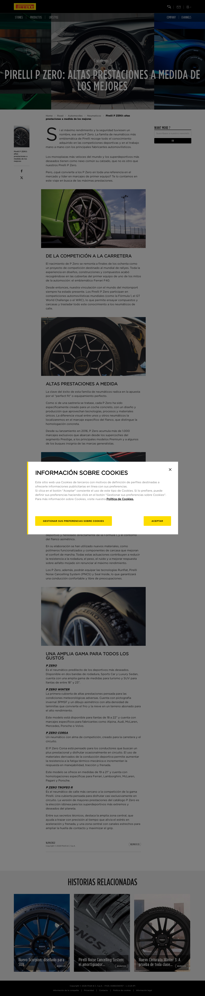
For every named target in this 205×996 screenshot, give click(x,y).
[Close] (170, 469)
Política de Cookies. (120, 499)
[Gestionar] (73, 521)
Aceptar (157, 521)
